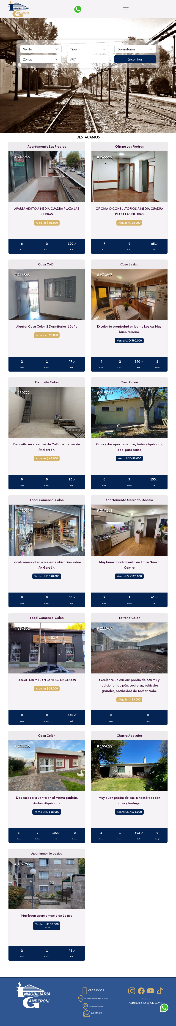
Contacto (92, 1013)
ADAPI (158, 1003)
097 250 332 (92, 990)
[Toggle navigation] (125, 9)
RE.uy (146, 1003)
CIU (152, 1003)
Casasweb (135, 1003)
